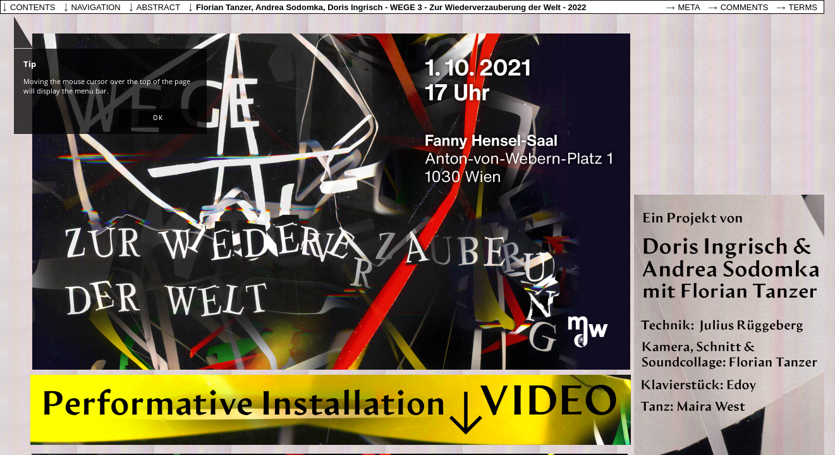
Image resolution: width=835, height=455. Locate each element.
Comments (745, 7)
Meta (689, 7)
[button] (158, 118)
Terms (803, 7)
